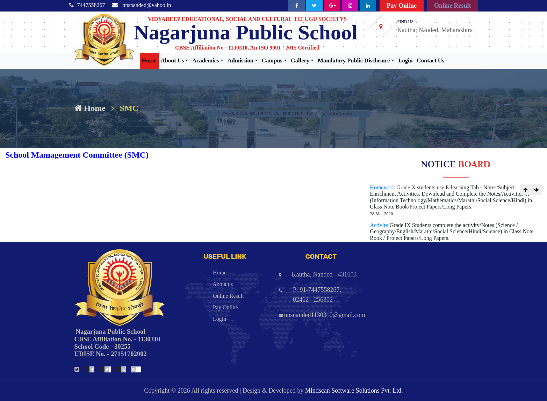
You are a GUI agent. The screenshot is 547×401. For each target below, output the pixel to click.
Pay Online (402, 5)
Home (149, 60)
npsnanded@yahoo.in (147, 5)
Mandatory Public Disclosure (354, 60)
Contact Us (430, 60)
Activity (379, 225)
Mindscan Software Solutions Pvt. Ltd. (354, 390)
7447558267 (91, 5)
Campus (272, 60)
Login (405, 60)
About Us (172, 60)
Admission (240, 60)
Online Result (452, 5)
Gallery (300, 60)
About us (205, 284)
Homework (383, 187)
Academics (205, 60)
